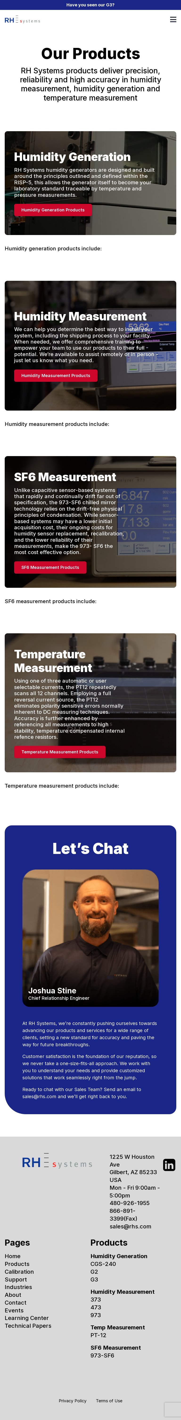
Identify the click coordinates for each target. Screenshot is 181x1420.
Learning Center (27, 1318)
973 (95, 1315)
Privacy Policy (72, 1400)
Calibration (19, 1271)
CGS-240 (103, 1263)
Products (17, 1263)
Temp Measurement (117, 1327)
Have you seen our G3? (90, 4)
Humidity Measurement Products (55, 375)
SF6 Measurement (115, 1347)
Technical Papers (28, 1325)
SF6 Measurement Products (50, 567)
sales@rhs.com (39, 1096)
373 (95, 1299)
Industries (18, 1287)
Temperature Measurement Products (59, 751)
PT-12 (98, 1335)
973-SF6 (102, 1355)
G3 (94, 1279)
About (13, 1294)
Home (13, 1256)
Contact (15, 1302)
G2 (94, 1271)
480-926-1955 (130, 1203)
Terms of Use (109, 1400)
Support (16, 1279)
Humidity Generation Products (53, 209)
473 (95, 1307)
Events (14, 1310)
